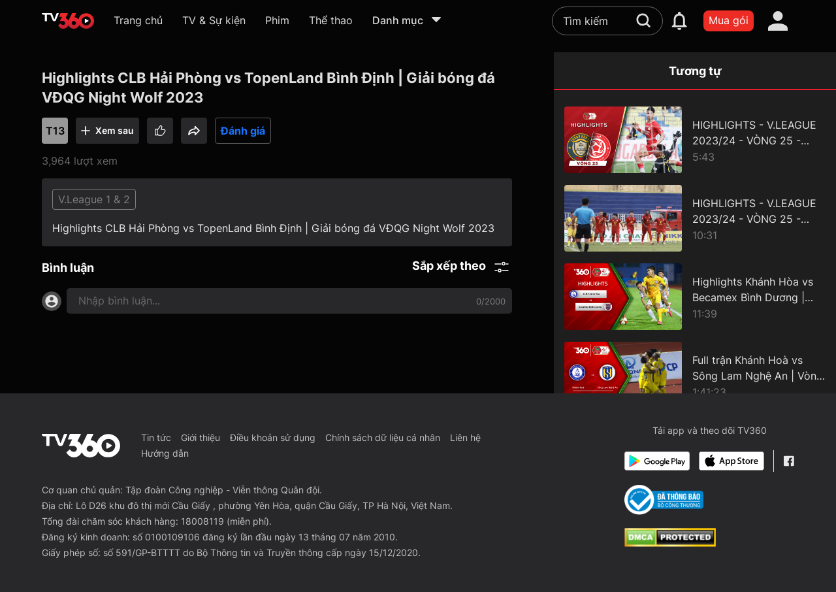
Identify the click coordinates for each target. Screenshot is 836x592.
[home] (68, 21)
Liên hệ (465, 437)
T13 (55, 130)
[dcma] (670, 543)
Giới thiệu (200, 437)
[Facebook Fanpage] (788, 461)
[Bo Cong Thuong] (663, 500)
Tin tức (156, 437)
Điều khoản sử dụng (272, 437)
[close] (800, 39)
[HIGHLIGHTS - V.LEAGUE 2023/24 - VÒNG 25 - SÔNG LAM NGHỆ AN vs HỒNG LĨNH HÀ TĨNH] (695, 218)
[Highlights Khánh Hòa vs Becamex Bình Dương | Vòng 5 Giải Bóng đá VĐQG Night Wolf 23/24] (695, 296)
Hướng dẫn (165, 453)
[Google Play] (657, 461)
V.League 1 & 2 (94, 199)
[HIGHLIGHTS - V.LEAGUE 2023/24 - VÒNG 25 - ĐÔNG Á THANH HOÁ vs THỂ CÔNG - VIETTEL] (695, 140)
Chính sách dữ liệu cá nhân (382, 437)
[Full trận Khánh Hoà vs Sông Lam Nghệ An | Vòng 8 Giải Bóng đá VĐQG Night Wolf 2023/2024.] (695, 375)
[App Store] (731, 461)
